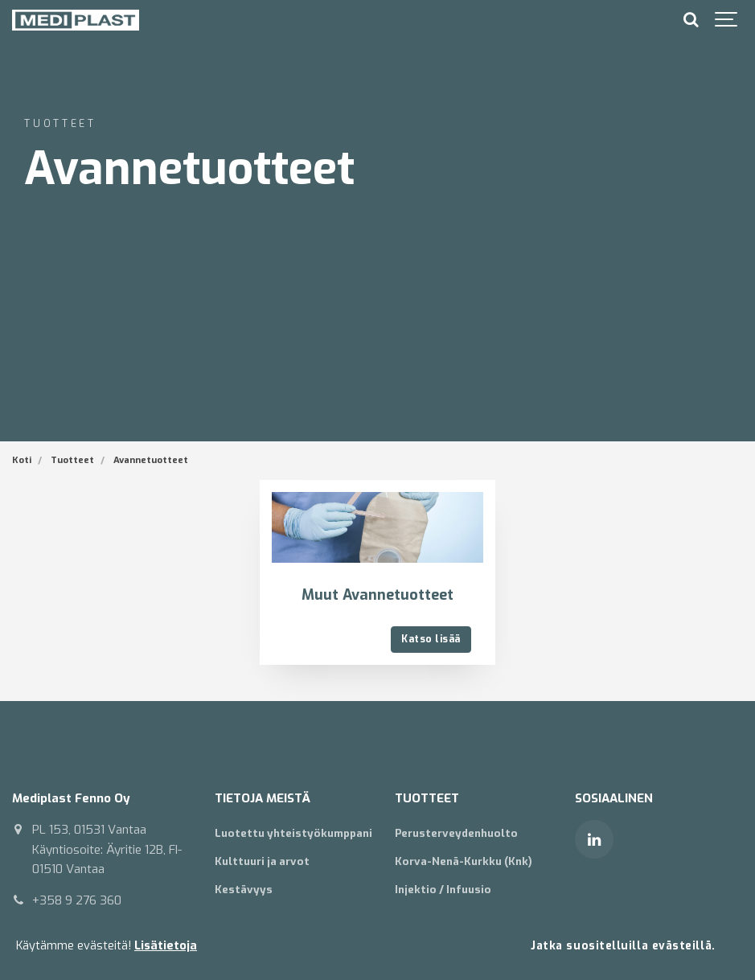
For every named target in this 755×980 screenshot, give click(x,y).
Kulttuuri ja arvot (262, 861)
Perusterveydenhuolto (456, 833)
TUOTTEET (427, 798)
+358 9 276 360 (76, 900)
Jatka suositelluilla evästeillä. (623, 945)
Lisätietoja (165, 945)
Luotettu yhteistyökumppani (293, 833)
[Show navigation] (727, 20)
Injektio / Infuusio (443, 889)
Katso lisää (430, 639)
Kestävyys (244, 889)
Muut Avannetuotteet (377, 595)
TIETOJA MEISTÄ (262, 798)
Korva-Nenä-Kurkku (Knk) (463, 861)
